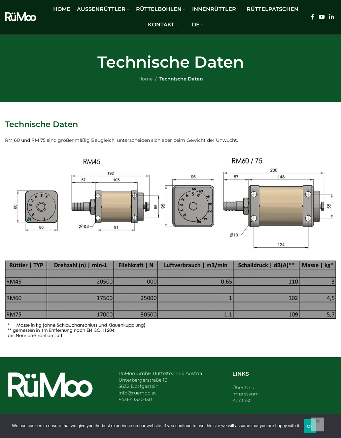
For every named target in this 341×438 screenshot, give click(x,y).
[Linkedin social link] (331, 17)
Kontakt (241, 400)
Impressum (245, 394)
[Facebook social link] (313, 17)
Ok (310, 426)
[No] (317, 424)
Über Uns (243, 388)
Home (145, 79)
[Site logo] (20, 17)
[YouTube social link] (322, 17)
